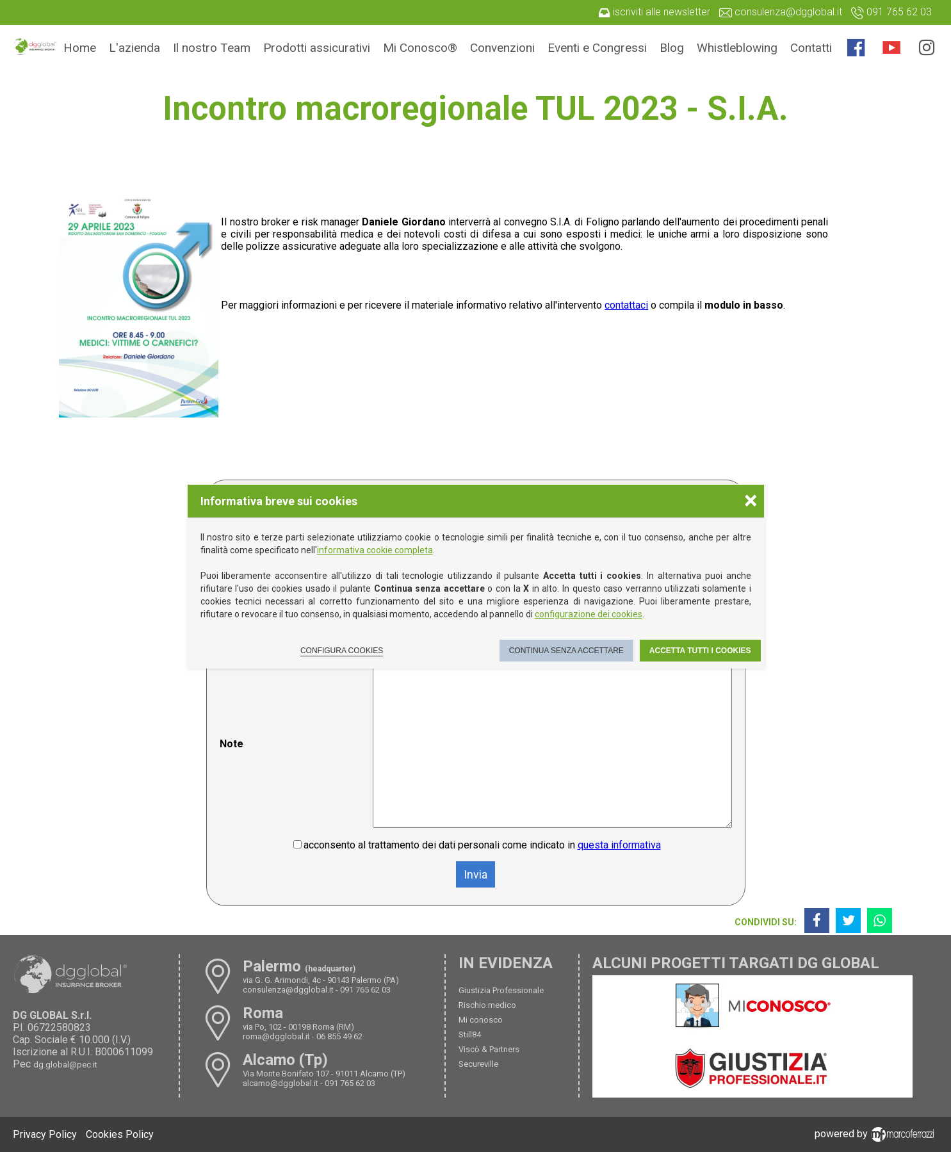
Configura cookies (341, 650)
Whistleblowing (737, 47)
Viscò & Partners (489, 1049)
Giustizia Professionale (501, 990)
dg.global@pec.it (65, 1064)
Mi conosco (481, 1020)
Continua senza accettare (566, 650)
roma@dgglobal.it (276, 1036)
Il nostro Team (211, 47)
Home (79, 47)
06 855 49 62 (339, 1036)
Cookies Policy (120, 1134)
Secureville (478, 1064)
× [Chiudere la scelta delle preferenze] (750, 500)
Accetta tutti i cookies (700, 650)
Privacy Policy (45, 1134)
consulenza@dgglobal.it (288, 989)
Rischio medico (487, 1005)
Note (231, 744)
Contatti (811, 47)
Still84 (470, 1034)
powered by (876, 1134)
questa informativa (619, 845)
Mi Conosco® (420, 47)
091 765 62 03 (365, 989)
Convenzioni (502, 47)
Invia (475, 874)
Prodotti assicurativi (316, 47)
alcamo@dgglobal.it (280, 1083)
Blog (672, 47)
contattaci (626, 305)
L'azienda (134, 47)
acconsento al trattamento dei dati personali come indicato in (482, 845)
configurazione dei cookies (588, 614)
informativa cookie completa (375, 550)
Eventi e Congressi (597, 47)
